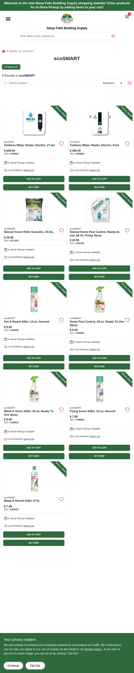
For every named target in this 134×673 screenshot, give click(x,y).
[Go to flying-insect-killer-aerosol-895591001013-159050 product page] (100, 416)
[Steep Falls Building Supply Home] (67, 18)
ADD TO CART (33, 179)
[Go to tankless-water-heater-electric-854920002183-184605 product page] (100, 149)
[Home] (3, 51)
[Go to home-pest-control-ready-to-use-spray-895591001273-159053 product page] (100, 326)
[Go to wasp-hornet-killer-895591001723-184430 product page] (34, 504)
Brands (13, 51)
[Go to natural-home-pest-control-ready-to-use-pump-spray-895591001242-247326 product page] (100, 237)
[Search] (113, 36)
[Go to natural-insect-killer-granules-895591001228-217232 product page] (34, 237)
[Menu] (8, 19)
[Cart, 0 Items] (127, 16)
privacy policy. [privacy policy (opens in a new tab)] (93, 649)
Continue (13, 665)
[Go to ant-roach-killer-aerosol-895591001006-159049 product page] (34, 326)
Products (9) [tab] (11, 66)
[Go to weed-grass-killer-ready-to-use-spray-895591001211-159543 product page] (34, 416)
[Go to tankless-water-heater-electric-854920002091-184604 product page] (34, 149)
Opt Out (35, 665)
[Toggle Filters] (129, 83)
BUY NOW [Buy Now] (34, 187)
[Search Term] (67, 36)
